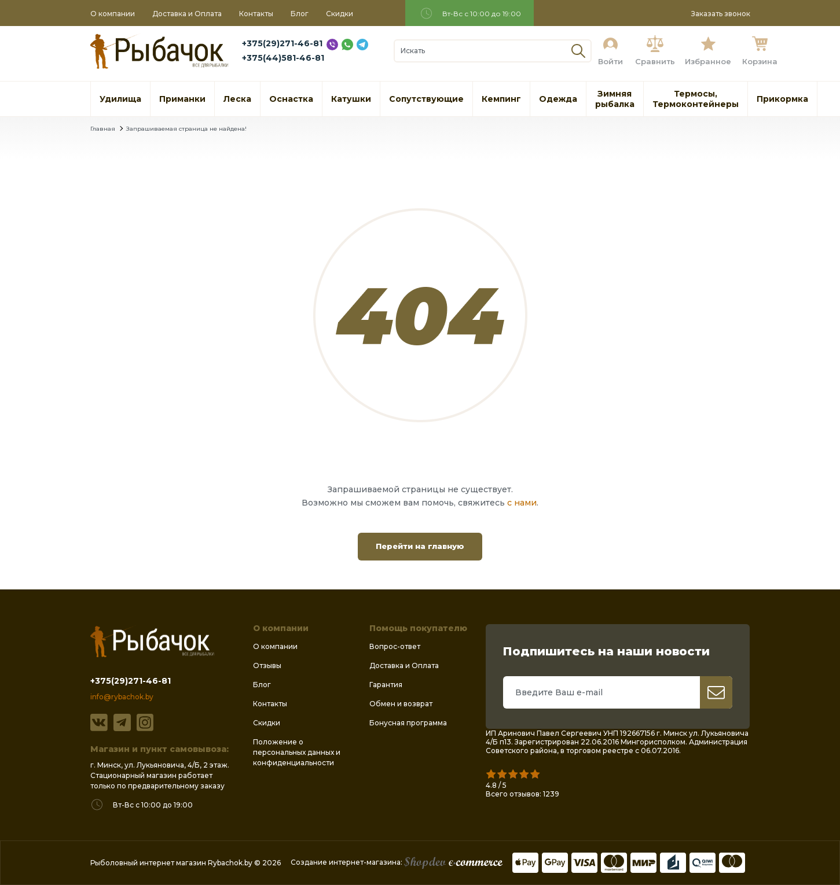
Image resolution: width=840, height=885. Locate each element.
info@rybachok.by (121, 696)
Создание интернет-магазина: (396, 862)
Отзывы (267, 665)
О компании (112, 13)
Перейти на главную (420, 546)
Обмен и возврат (400, 703)
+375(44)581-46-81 (283, 58)
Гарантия (385, 684)
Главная (102, 128)
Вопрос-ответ (394, 646)
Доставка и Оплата (187, 13)
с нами (522, 502)
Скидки (339, 13)
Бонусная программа (408, 722)
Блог (300, 13)
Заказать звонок (720, 13)
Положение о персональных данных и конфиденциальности (296, 752)
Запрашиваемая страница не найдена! (186, 128)
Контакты (256, 13)
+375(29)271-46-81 (282, 43)
